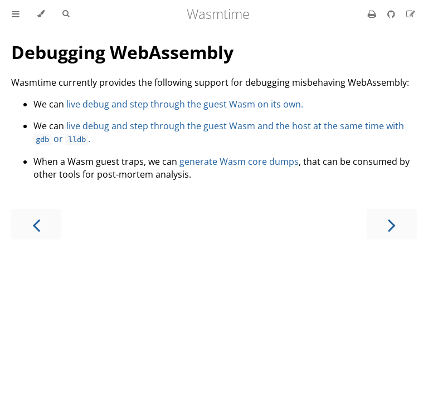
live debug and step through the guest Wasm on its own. (184, 104)
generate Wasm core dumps (239, 161)
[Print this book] (373, 14)
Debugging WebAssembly (122, 52)
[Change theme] (41, 14)
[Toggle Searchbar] (66, 14)
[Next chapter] (392, 224)
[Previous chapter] (36, 224)
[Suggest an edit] (411, 14)
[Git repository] (392, 14)
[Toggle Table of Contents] (15, 14)
